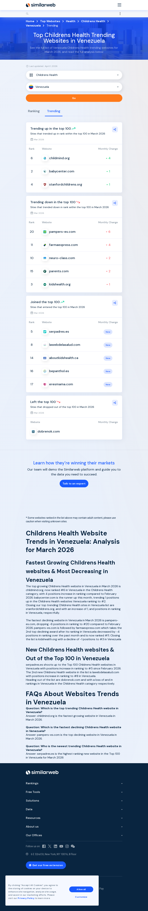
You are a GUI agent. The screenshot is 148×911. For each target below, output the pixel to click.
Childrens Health (93, 21)
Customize (81, 896)
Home (30, 21)
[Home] (40, 5)
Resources (33, 818)
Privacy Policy (26, 898)
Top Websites (50, 21)
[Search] (74, 13)
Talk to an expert (74, 483)
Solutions (32, 800)
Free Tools (33, 792)
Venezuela (33, 25)
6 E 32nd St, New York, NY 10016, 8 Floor (53, 854)
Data (29, 809)
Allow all (81, 889)
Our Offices (34, 835)
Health (70, 21)
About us (32, 826)
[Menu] (119, 5)
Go (74, 98)
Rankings (32, 783)
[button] (74, 75)
